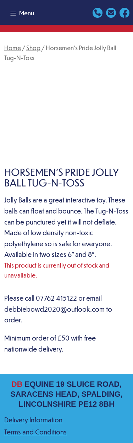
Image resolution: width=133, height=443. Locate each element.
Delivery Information (33, 420)
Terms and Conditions (35, 432)
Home (12, 48)
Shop (33, 48)
